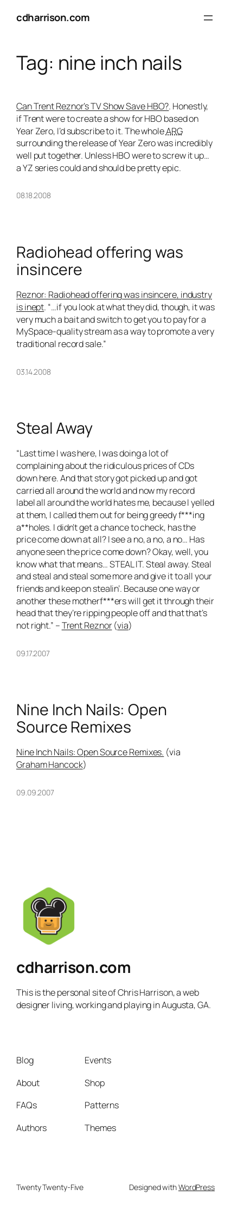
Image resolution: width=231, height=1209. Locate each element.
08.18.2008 (33, 195)
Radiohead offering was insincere (99, 261)
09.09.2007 (35, 792)
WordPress (196, 1187)
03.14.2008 (33, 372)
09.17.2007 (33, 653)
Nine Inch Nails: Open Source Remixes (91, 718)
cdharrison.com (52, 17)
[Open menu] (208, 17)
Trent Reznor (87, 625)
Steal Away (54, 428)
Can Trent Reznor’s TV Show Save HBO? (92, 106)
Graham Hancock (49, 764)
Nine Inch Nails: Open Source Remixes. (90, 752)
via (123, 625)
